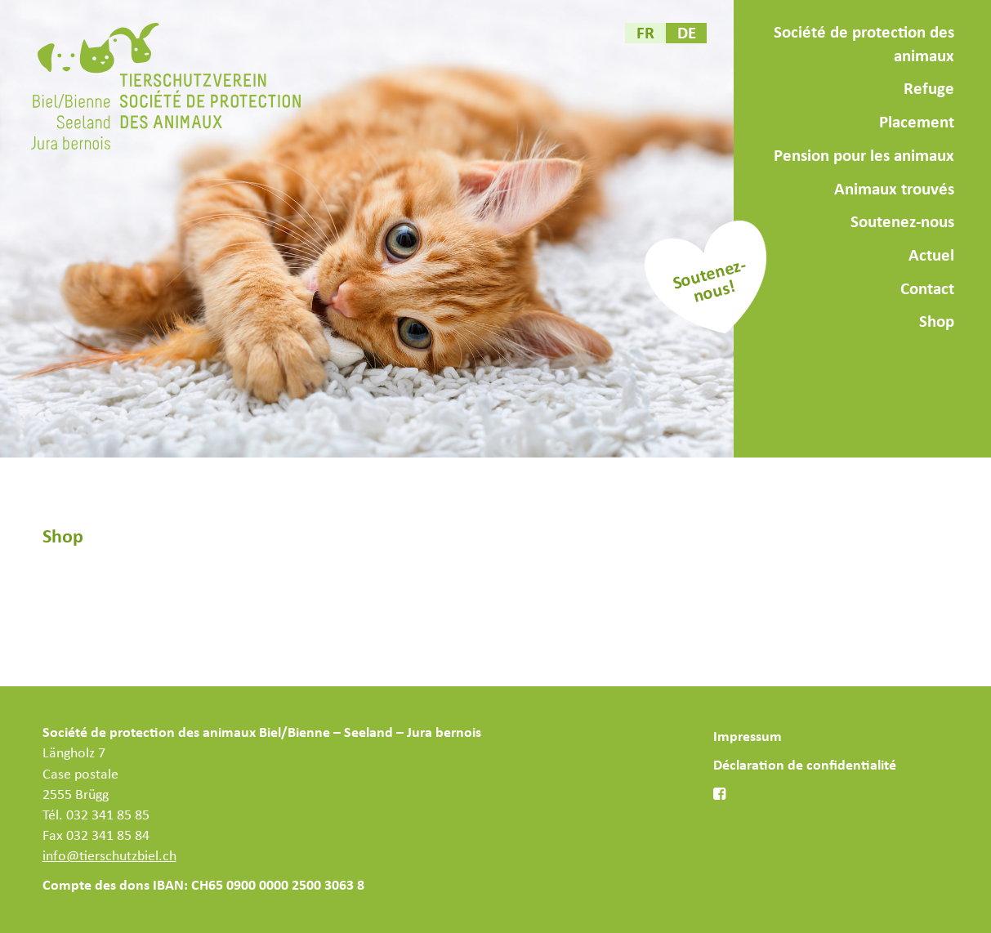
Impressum (747, 737)
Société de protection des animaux (864, 45)
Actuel (931, 256)
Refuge (929, 89)
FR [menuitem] (645, 33)
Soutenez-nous (902, 222)
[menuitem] (645, 33)
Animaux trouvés (894, 189)
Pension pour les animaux (864, 156)
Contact (927, 289)
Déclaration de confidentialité (804, 765)
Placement (916, 122)
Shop (936, 322)
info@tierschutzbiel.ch (109, 856)
